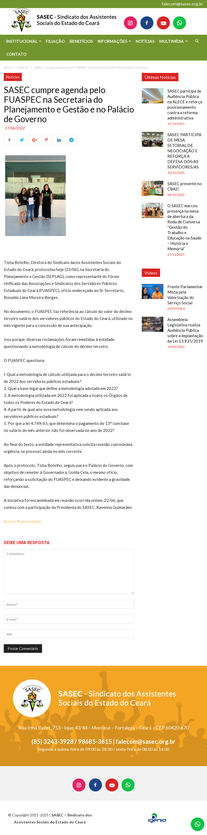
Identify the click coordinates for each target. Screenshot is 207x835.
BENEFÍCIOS (81, 41)
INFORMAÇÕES (114, 41)
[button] (196, 41)
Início (8, 67)
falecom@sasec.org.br (182, 3)
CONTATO (16, 54)
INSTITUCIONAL (24, 41)
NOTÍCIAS (145, 41)
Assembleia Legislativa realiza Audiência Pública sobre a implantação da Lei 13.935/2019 (185, 330)
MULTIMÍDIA (173, 41)
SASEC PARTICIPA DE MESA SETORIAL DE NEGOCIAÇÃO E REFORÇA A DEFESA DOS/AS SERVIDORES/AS (184, 150)
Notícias (23, 67)
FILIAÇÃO (55, 41)
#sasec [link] (10, 521)
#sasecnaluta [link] (29, 521)
